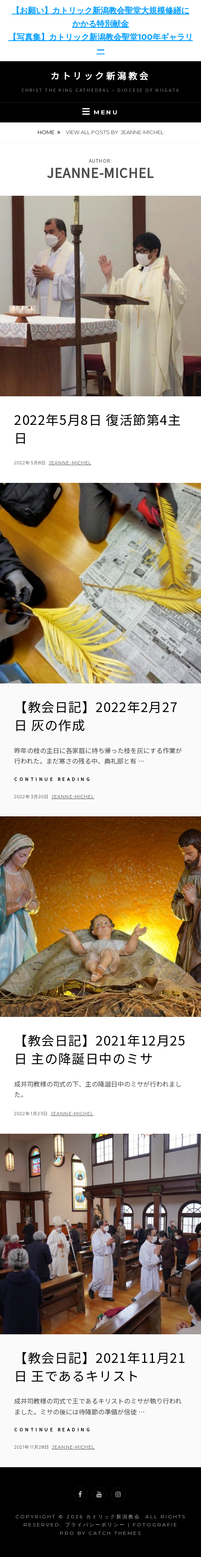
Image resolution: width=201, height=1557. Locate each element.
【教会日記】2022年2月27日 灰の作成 (96, 715)
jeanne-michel (70, 463)
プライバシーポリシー (95, 1525)
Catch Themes (115, 1533)
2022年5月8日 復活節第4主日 (98, 428)
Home (46, 132)
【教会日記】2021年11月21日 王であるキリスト (100, 1366)
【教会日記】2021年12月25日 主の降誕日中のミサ (100, 1049)
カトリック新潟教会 (100, 75)
